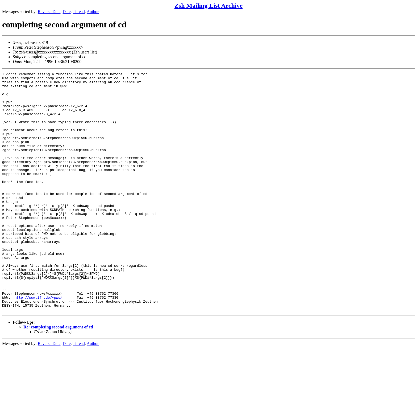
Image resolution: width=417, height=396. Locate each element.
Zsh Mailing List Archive (208, 5)
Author (93, 11)
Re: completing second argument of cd (58, 375)
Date (67, 11)
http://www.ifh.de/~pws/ (38, 342)
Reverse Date (49, 11)
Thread (79, 11)
